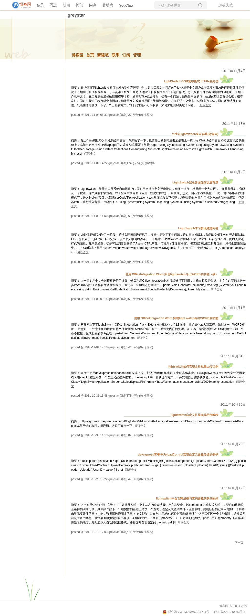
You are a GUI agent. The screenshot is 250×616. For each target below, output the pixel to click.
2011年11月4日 (234, 71)
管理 (137, 55)
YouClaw (126, 5)
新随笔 (103, 55)
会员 (40, 5)
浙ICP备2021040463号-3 (229, 612)
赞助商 (107, 5)
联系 (115, 55)
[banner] (19, 5)
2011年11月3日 (234, 124)
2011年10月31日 (233, 356)
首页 (90, 55)
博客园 (77, 55)
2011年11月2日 (234, 172)
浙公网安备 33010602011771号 (185, 612)
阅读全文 (205, 105)
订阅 (126, 55)
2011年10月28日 (233, 444)
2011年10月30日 (233, 404)
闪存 (92, 5)
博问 (79, 5)
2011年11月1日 (234, 308)
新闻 (66, 5)
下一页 (239, 542)
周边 (53, 5)
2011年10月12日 (233, 488)
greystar (76, 15)
